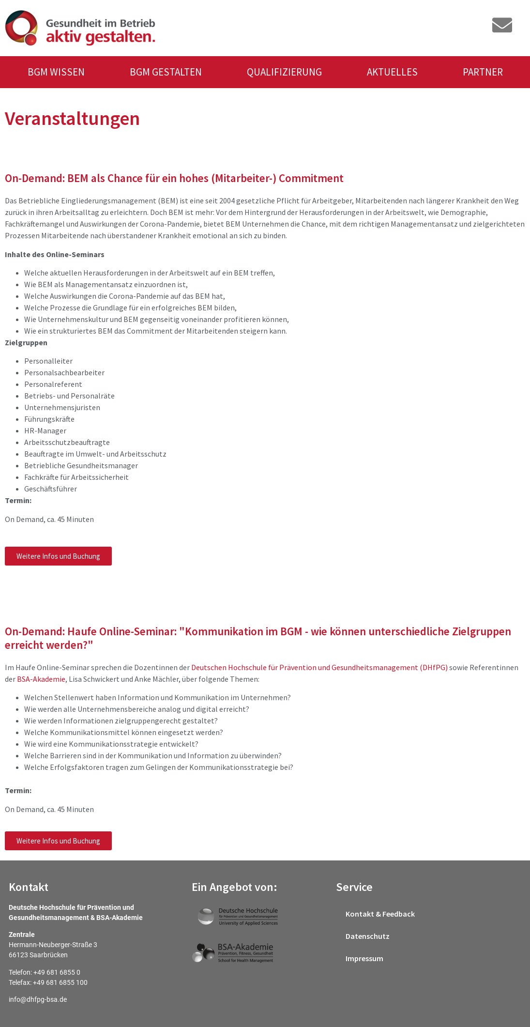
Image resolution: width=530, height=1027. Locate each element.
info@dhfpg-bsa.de (38, 999)
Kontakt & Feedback (380, 914)
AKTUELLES (392, 71)
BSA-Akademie (41, 679)
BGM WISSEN (56, 71)
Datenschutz (368, 936)
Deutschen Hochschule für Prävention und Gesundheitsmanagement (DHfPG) (319, 667)
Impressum (364, 958)
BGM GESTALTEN (166, 71)
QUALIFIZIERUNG (284, 71)
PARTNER (483, 71)
